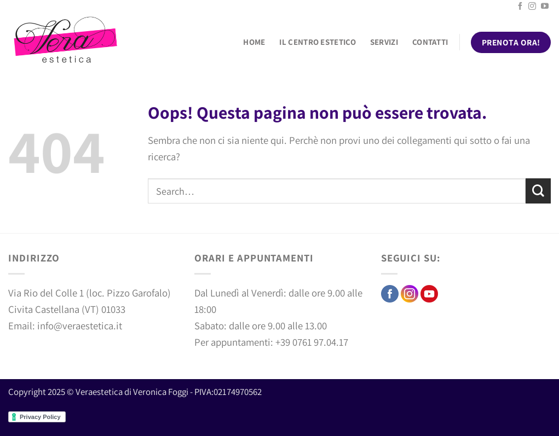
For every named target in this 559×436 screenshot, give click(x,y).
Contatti (430, 42)
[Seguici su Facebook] (520, 6)
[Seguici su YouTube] (545, 6)
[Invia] (538, 191)
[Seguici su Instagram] (532, 6)
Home (254, 42)
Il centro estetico (317, 42)
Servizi (384, 42)
